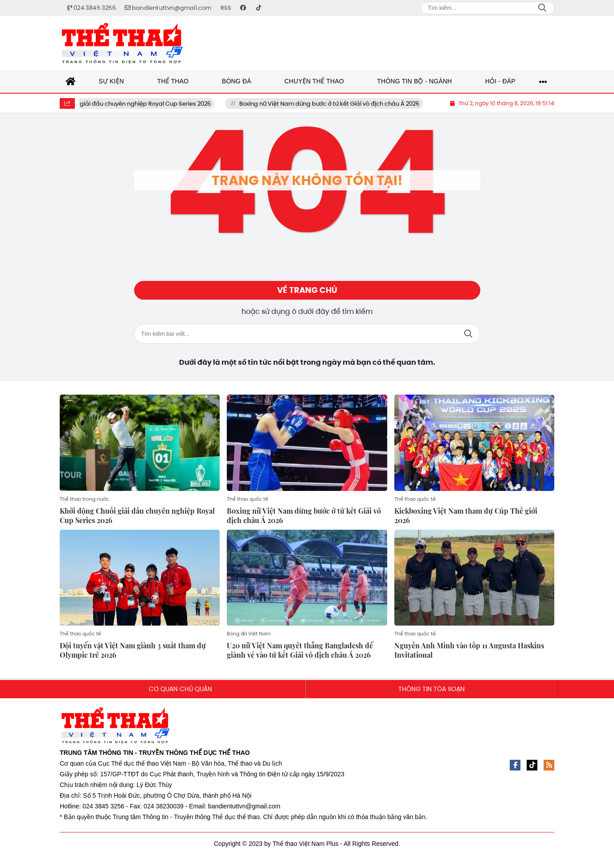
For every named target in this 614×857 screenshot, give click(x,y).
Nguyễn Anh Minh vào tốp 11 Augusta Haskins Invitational (469, 652)
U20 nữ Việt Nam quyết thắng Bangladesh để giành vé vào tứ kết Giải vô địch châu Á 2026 (300, 652)
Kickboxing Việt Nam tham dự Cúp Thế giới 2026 (465, 517)
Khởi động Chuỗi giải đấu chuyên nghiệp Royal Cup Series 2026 (133, 103)
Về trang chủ (307, 291)
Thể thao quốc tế (247, 501)
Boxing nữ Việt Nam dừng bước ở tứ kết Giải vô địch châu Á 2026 (341, 103)
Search (542, 8)
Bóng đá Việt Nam (248, 636)
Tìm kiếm (468, 336)
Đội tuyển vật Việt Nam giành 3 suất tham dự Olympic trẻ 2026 (133, 652)
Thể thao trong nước (84, 501)
